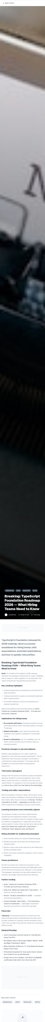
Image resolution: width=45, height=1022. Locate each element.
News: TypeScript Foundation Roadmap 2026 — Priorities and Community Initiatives (21, 711)
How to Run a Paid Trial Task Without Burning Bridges (23, 785)
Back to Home (8, 3)
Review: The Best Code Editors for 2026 (18, 896)
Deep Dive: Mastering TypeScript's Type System (21, 890)
